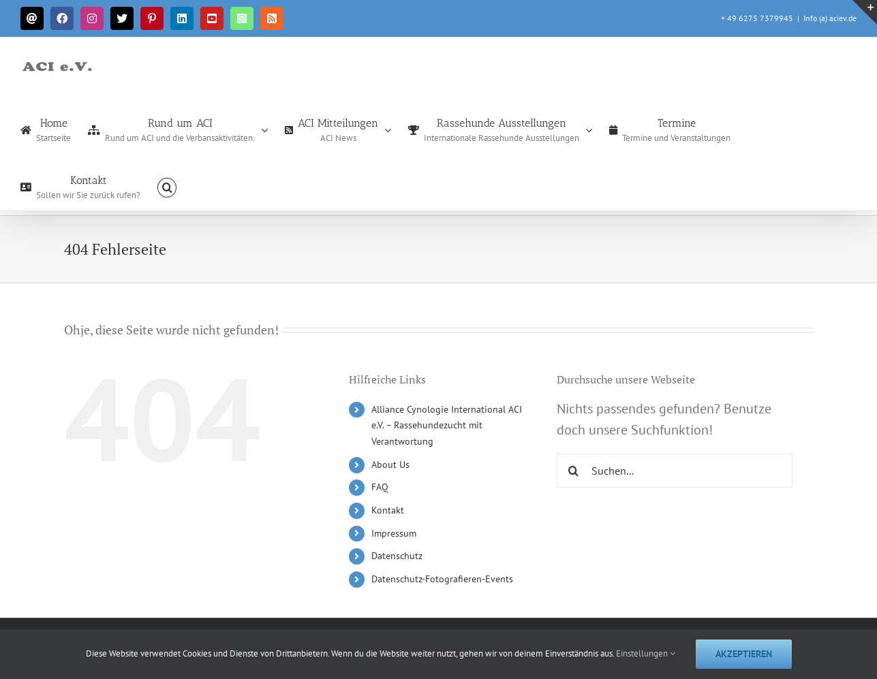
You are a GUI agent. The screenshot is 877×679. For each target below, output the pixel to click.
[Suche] (574, 471)
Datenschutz (396, 556)
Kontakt (387, 510)
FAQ (379, 487)
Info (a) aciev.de (830, 18)
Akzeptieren (744, 654)
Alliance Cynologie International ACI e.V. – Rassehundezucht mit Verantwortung (446, 425)
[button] (166, 186)
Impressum (393, 533)
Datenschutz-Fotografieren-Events (442, 579)
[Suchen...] (675, 471)
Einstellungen (645, 653)
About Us (390, 464)
